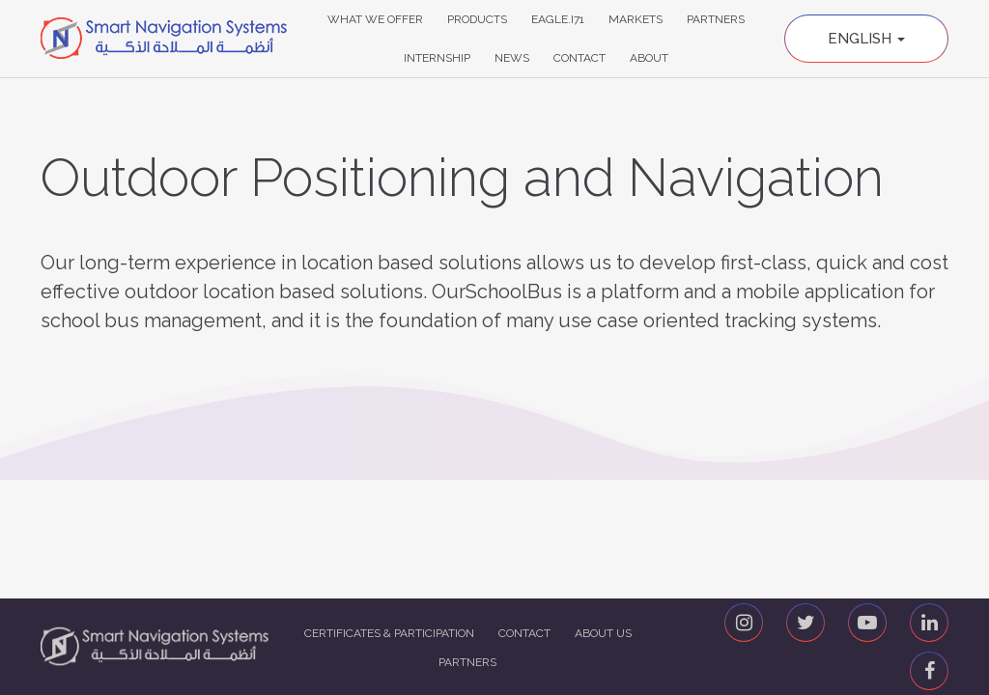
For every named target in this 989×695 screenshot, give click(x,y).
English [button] (866, 38)
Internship (437, 58)
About (649, 58)
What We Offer (375, 19)
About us (603, 633)
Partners (716, 19)
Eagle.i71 (557, 19)
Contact (579, 58)
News (511, 58)
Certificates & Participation (389, 633)
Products (477, 19)
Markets (635, 19)
